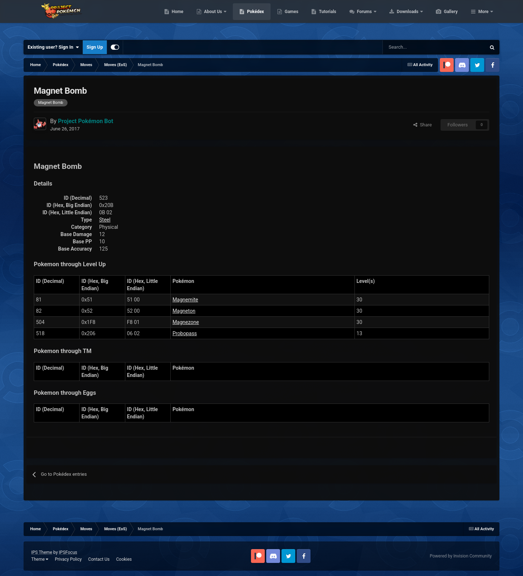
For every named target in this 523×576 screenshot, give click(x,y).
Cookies (124, 559)
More (483, 18)
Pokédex (290, 18)
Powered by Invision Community (461, 556)
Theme (39, 559)
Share (422, 124)
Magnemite (185, 300)
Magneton (184, 311)
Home (212, 18)
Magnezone (186, 322)
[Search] (408, 47)
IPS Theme (41, 552)
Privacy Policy (68, 559)
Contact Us (99, 559)
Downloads (442, 18)
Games (326, 18)
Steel (104, 220)
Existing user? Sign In (53, 47)
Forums (399, 18)
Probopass (185, 333)
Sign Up (94, 47)
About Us (248, 18)
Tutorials (362, 18)
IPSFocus (68, 552)
